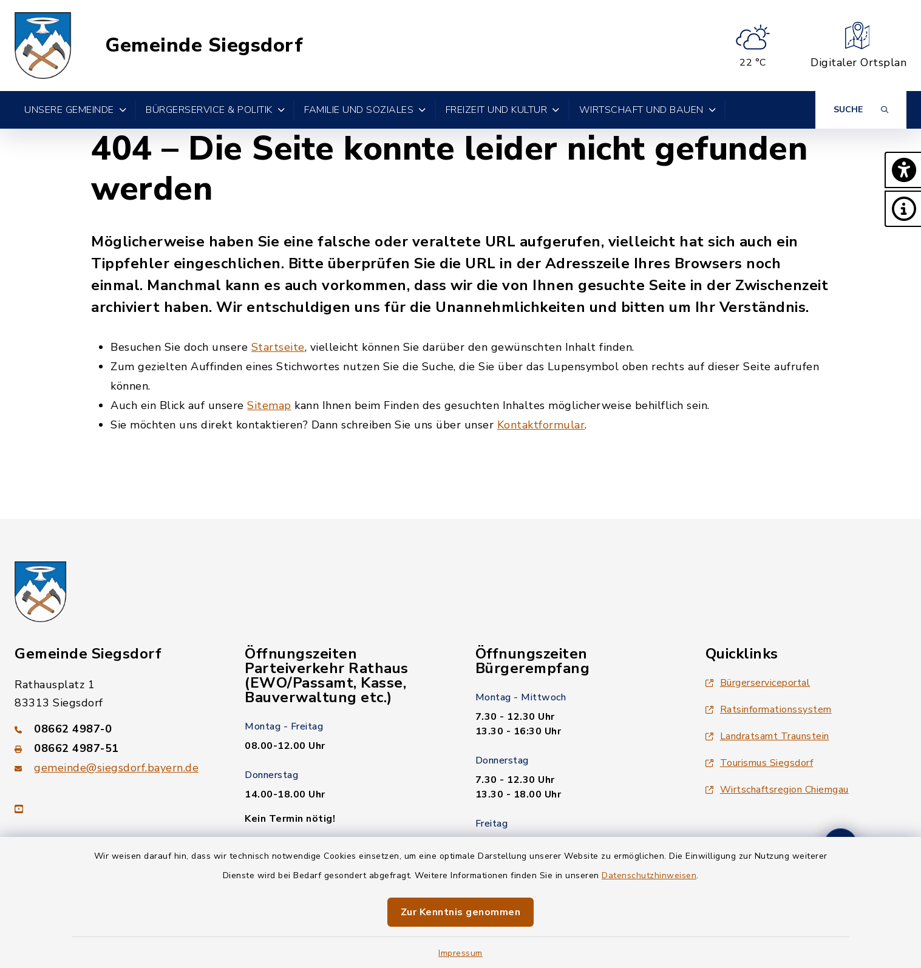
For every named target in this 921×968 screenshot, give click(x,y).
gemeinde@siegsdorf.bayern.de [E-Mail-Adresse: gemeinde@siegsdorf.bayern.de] (116, 767)
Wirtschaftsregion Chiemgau (777, 789)
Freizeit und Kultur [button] (503, 110)
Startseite (278, 347)
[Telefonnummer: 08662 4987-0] (115, 729)
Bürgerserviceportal (758, 682)
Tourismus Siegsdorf (759, 763)
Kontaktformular (541, 425)
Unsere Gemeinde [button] (75, 110)
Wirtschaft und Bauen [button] (647, 110)
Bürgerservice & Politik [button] (215, 110)
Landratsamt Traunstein (767, 736)
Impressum (460, 953)
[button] (903, 170)
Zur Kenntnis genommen (461, 912)
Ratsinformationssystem (768, 709)
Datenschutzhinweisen (649, 875)
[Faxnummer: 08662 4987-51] (115, 748)
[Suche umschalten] (860, 110)
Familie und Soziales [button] (365, 110)
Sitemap (269, 405)
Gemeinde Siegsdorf (204, 45)
